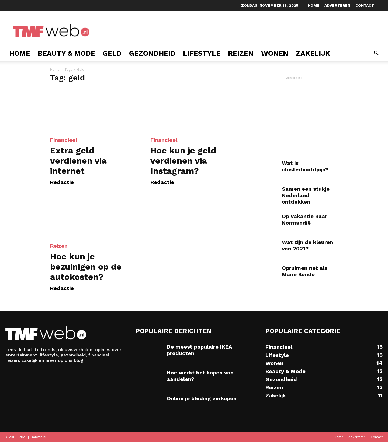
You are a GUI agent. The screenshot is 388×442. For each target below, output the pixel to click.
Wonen (274, 53)
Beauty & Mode (66, 53)
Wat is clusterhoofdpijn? (305, 166)
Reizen (241, 53)
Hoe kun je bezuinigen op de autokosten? (86, 266)
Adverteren (337, 5)
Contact (364, 5)
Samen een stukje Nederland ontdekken (306, 195)
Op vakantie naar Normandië (304, 219)
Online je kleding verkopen (202, 398)
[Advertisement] (195, 31)
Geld (112, 53)
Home (313, 5)
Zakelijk (313, 53)
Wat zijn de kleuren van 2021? (307, 245)
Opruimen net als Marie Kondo (304, 271)
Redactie (62, 182)
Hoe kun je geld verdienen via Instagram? (183, 160)
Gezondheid (152, 53)
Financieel (63, 140)
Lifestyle (201, 53)
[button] (376, 53)
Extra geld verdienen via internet (78, 160)
